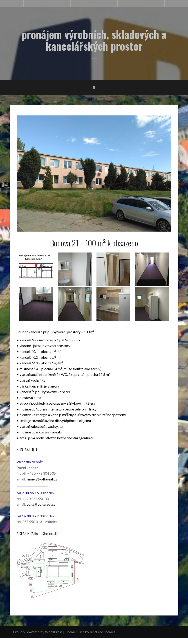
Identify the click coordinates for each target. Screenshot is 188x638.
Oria (80, 632)
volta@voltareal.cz (41, 504)
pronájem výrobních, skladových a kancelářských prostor (94, 40)
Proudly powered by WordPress (38, 632)
